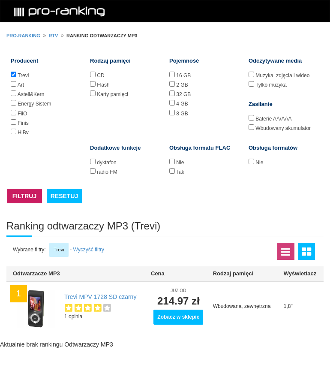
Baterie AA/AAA (273, 119)
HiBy (23, 133)
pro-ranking (23, 35)
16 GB (183, 75)
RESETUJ (64, 196)
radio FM (107, 172)
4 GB (182, 104)
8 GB (182, 114)
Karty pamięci (112, 94)
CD (100, 75)
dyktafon (106, 163)
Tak (180, 172)
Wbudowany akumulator (283, 128)
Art (21, 85)
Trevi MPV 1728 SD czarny (100, 296)
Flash (103, 85)
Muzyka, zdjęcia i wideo (282, 75)
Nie (180, 163)
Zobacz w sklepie (178, 317)
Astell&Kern (31, 94)
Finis (23, 123)
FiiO (22, 114)
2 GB (182, 85)
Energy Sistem (34, 104)
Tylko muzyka (271, 85)
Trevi (23, 75)
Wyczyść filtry (88, 250)
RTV (53, 35)
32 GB (183, 94)
